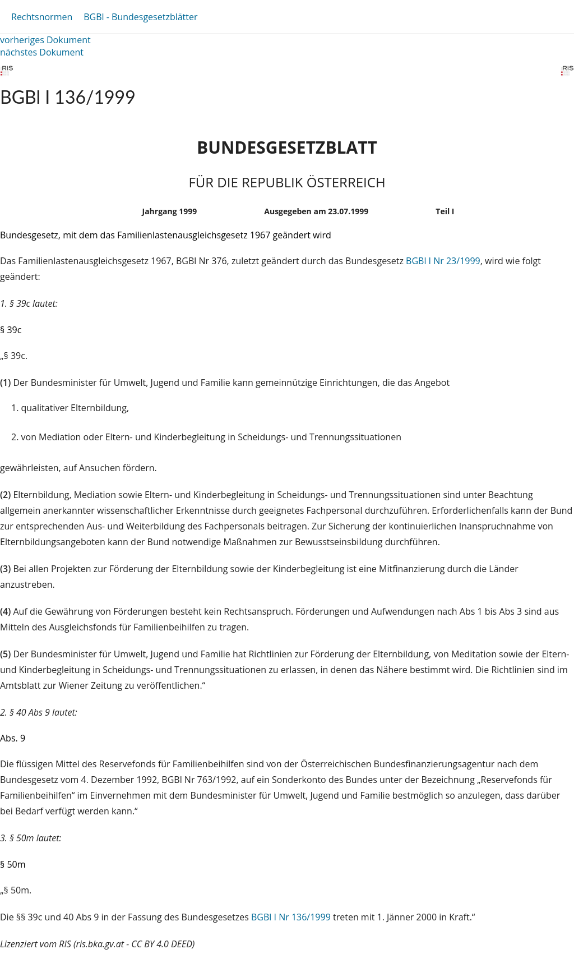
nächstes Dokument (42, 52)
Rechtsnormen (41, 17)
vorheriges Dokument (45, 40)
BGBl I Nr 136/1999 (291, 917)
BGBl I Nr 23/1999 (443, 261)
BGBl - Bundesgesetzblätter (140, 17)
